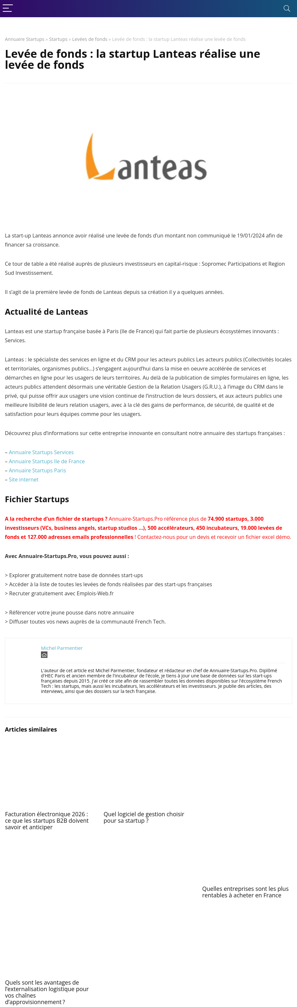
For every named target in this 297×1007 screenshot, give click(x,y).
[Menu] (8, 8)
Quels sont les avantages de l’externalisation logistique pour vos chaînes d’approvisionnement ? (47, 992)
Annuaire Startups (24, 39)
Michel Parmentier (62, 648)
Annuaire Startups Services (41, 452)
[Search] (287, 8)
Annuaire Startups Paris (37, 470)
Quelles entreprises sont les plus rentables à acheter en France (245, 892)
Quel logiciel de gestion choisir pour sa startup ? (144, 817)
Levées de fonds (89, 39)
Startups (58, 39)
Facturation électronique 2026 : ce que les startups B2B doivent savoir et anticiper (46, 820)
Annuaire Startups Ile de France (47, 461)
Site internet (23, 479)
